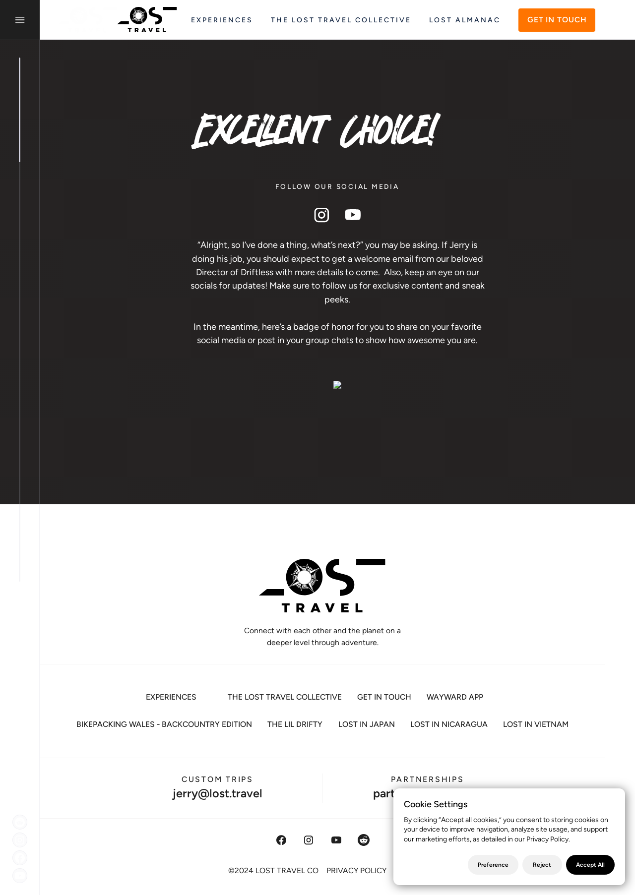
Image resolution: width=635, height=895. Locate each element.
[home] (120, 20)
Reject (542, 864)
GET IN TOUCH (557, 19)
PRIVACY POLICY (356, 870)
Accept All (590, 864)
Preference (493, 864)
